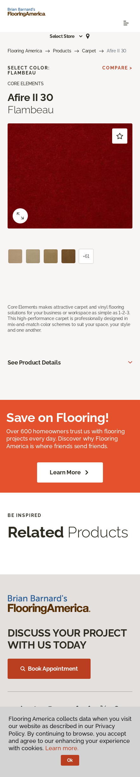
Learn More (70, 472)
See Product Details (34, 362)
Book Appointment (49, 668)
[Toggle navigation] (126, 23)
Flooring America (25, 50)
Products (62, 50)
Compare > (117, 67)
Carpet (89, 50)
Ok (70, 760)
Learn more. (62, 748)
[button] (66, 36)
